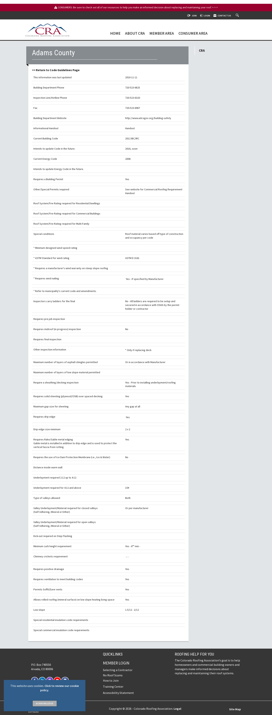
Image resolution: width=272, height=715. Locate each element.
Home (115, 33)
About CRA (135, 33)
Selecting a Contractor (117, 670)
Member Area (161, 33)
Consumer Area (193, 33)
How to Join (111, 680)
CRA (202, 50)
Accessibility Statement (118, 693)
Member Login (116, 663)
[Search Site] (237, 15)
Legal (177, 708)
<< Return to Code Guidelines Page (56, 70)
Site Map (235, 709)
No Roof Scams (113, 675)
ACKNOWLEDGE (44, 703)
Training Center (113, 686)
